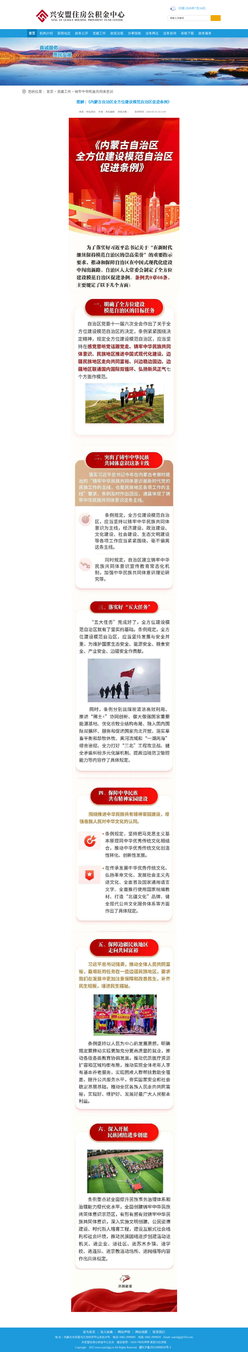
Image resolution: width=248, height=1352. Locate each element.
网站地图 (141, 1332)
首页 (32, 33)
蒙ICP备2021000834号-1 (155, 1347)
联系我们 (159, 1332)
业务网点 (152, 33)
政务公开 (81, 33)
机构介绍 (46, 33)
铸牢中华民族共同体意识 (94, 92)
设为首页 (89, 1332)
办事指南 (134, 33)
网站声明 (124, 1332)
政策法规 (116, 33)
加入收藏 (106, 1332)
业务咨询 (169, 33)
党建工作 (99, 33)
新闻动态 (64, 33)
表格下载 (187, 33)
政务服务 (205, 33)
